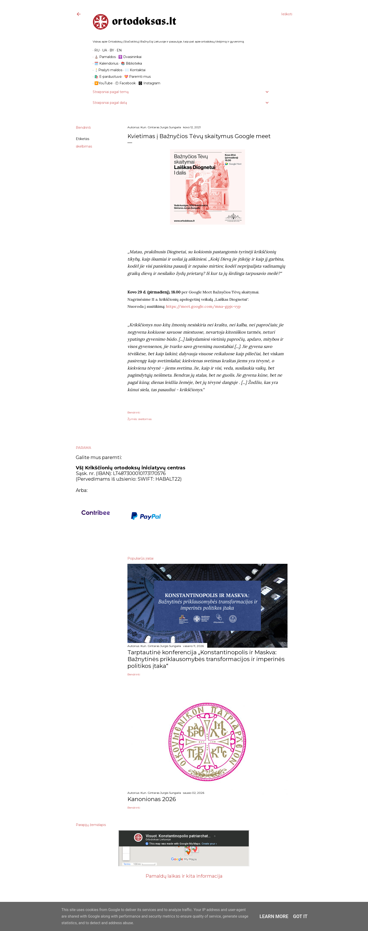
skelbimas (84, 146)
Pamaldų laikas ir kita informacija (184, 876)
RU (95, 50)
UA (102, 50)
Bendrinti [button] (83, 127)
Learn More (274, 916)
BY (110, 50)
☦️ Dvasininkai (128, 57)
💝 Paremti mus (136, 76)
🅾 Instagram (148, 83)
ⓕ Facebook (124, 83)
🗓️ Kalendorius (105, 63)
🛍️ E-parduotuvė (106, 76)
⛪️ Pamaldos (103, 57)
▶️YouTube (102, 83)
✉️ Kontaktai (133, 70)
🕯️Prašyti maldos (107, 70)
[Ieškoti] (286, 14)
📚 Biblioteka (129, 63)
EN (117, 50)
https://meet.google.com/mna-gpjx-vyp (203, 306)
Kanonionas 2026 (151, 799)
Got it (300, 916)
